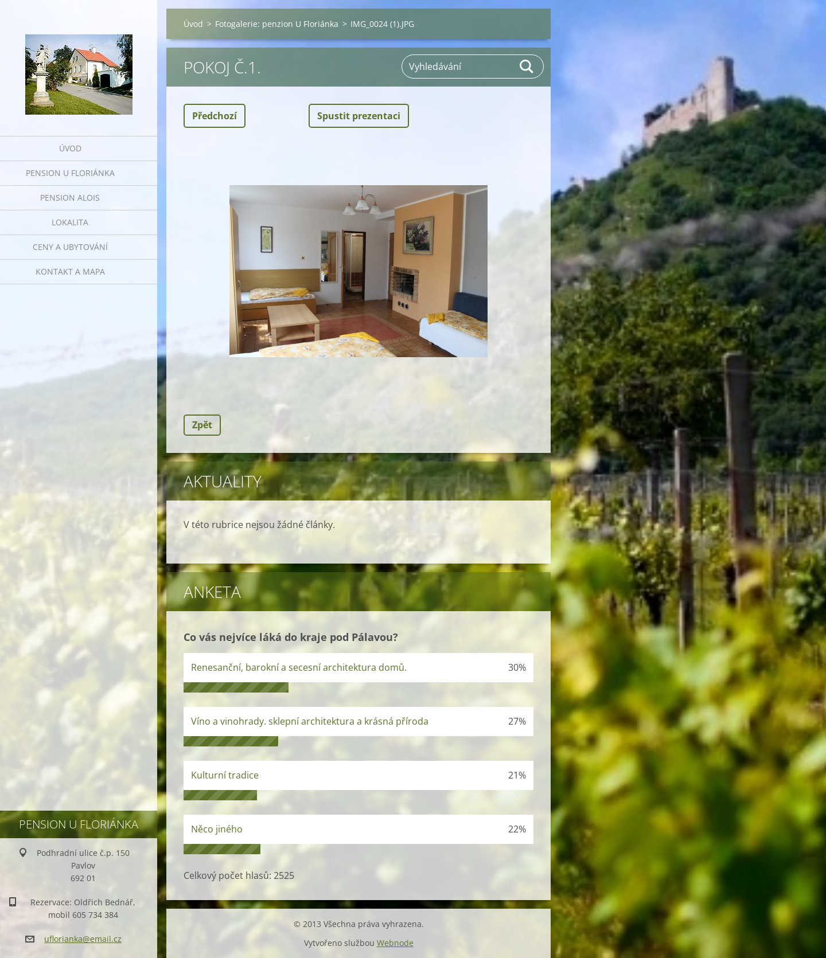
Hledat (527, 66)
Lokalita (70, 222)
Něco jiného (217, 829)
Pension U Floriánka (70, 172)
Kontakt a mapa (70, 271)
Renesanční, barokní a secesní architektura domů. (299, 667)
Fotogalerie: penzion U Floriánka (276, 23)
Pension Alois (70, 197)
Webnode (395, 942)
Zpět (202, 425)
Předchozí (214, 116)
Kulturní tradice (225, 775)
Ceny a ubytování (70, 246)
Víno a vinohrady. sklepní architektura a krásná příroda (309, 721)
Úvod (70, 148)
